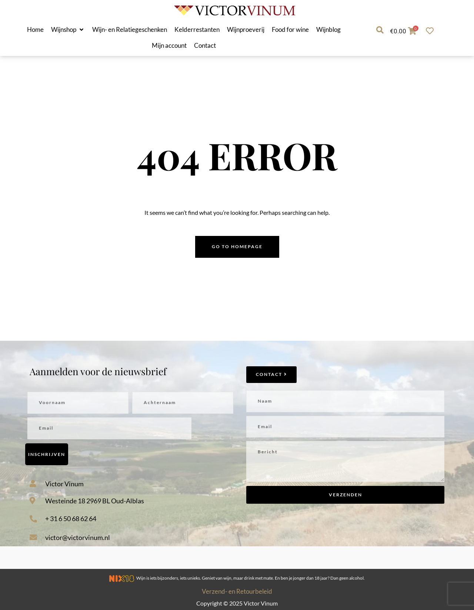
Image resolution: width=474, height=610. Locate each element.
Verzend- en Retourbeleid (237, 591)
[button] (68, 29)
